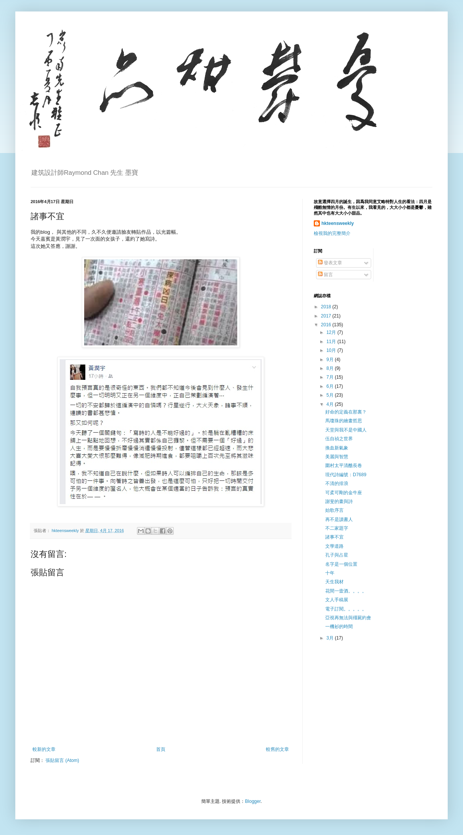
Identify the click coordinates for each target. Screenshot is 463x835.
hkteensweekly (337, 223)
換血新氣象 (336, 448)
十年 (329, 573)
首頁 (160, 749)
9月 (330, 359)
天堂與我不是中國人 (346, 430)
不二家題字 (336, 528)
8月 (330, 368)
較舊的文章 (277, 749)
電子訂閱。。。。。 (346, 609)
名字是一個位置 (341, 564)
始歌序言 (334, 510)
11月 (331, 341)
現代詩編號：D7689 (345, 474)
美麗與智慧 (336, 456)
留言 (325, 274)
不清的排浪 (336, 483)
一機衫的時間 (339, 626)
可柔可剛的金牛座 (343, 492)
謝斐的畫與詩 (339, 501)
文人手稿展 (336, 599)
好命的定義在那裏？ (346, 412)
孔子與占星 (336, 555)
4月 (330, 404)
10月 (331, 350)
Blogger (253, 801)
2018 (327, 306)
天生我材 (334, 581)
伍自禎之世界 (339, 438)
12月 (331, 332)
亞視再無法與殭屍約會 (348, 617)
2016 (327, 324)
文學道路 (334, 546)
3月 (330, 638)
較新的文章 (44, 749)
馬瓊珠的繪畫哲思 (343, 420)
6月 (330, 386)
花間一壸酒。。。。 (346, 591)
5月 (330, 395)
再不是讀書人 (339, 519)
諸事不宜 (334, 537)
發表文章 (330, 262)
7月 (330, 377)
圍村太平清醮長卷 (343, 465)
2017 (327, 316)
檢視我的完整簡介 (332, 233)
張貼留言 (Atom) (62, 760)
